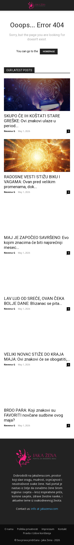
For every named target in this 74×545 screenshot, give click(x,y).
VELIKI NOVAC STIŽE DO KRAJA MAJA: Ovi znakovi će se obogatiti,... (37, 357)
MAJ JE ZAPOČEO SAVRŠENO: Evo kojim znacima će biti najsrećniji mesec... (36, 242)
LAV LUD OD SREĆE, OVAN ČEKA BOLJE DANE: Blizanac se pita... (34, 301)
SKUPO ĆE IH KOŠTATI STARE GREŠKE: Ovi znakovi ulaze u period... (32, 121)
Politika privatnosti (27, 529)
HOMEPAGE (49, 51)
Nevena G (9, 131)
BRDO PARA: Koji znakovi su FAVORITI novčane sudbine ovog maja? (33, 415)
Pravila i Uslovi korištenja (37, 533)
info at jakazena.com (44, 509)
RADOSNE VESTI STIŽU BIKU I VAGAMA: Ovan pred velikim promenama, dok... (32, 181)
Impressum (48, 529)
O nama (9, 529)
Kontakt (62, 529)
